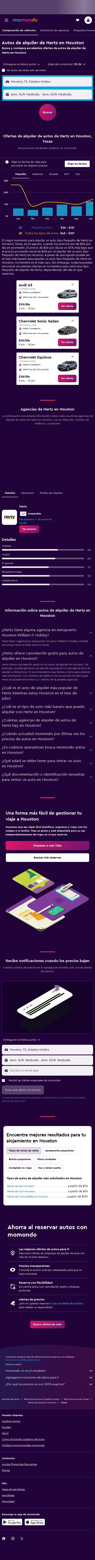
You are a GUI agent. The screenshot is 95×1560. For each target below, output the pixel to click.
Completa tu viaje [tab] (20, 1168)
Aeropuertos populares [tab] (59, 1150)
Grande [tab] (53, 174)
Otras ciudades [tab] (46, 1159)
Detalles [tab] (10, 493)
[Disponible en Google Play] (12, 1522)
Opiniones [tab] (27, 493)
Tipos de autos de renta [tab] (24, 1150)
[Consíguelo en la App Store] (35, 1522)
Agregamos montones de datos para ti (49, 1377)
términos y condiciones (63, 1097)
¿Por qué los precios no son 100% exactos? (49, 1384)
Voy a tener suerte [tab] (49, 1168)
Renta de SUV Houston (21, 1191)
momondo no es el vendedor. (49, 1371)
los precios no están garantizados (23, 1360)
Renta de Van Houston (20, 1186)
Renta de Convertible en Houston (27, 1196)
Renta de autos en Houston (42, 1402)
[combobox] (22, 64)
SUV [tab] (66, 174)
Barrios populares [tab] (20, 1159)
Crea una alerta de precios (67, 1303)
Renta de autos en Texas (76, 1399)
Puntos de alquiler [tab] (51, 493)
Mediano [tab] (37, 174)
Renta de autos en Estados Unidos (41, 1399)
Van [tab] (77, 174)
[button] (6, 20)
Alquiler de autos (10, 1399)
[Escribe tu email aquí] (50, 1070)
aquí (37, 679)
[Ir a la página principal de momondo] (25, 20)
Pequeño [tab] (20, 174)
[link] (67, 306)
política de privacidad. (13, 1101)
